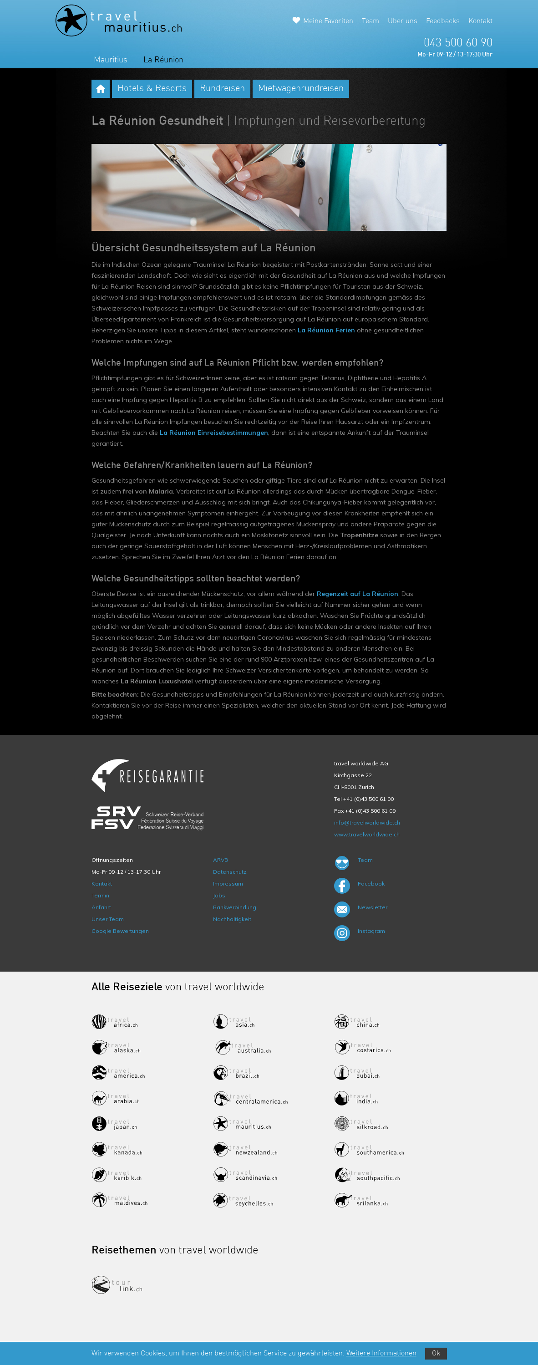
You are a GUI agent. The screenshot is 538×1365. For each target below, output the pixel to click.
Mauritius (110, 60)
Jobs (219, 895)
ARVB (220, 859)
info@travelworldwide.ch (367, 822)
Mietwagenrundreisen (301, 88)
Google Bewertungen (120, 930)
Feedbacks (443, 21)
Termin (100, 895)
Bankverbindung (234, 907)
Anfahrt (101, 907)
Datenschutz (230, 871)
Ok (436, 1353)
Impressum (228, 883)
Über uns (402, 21)
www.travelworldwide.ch (367, 834)
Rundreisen (222, 88)
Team (370, 21)
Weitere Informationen (381, 1353)
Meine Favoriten (328, 21)
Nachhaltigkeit (232, 919)
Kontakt (480, 21)
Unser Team (107, 919)
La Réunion (163, 60)
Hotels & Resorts (152, 88)
